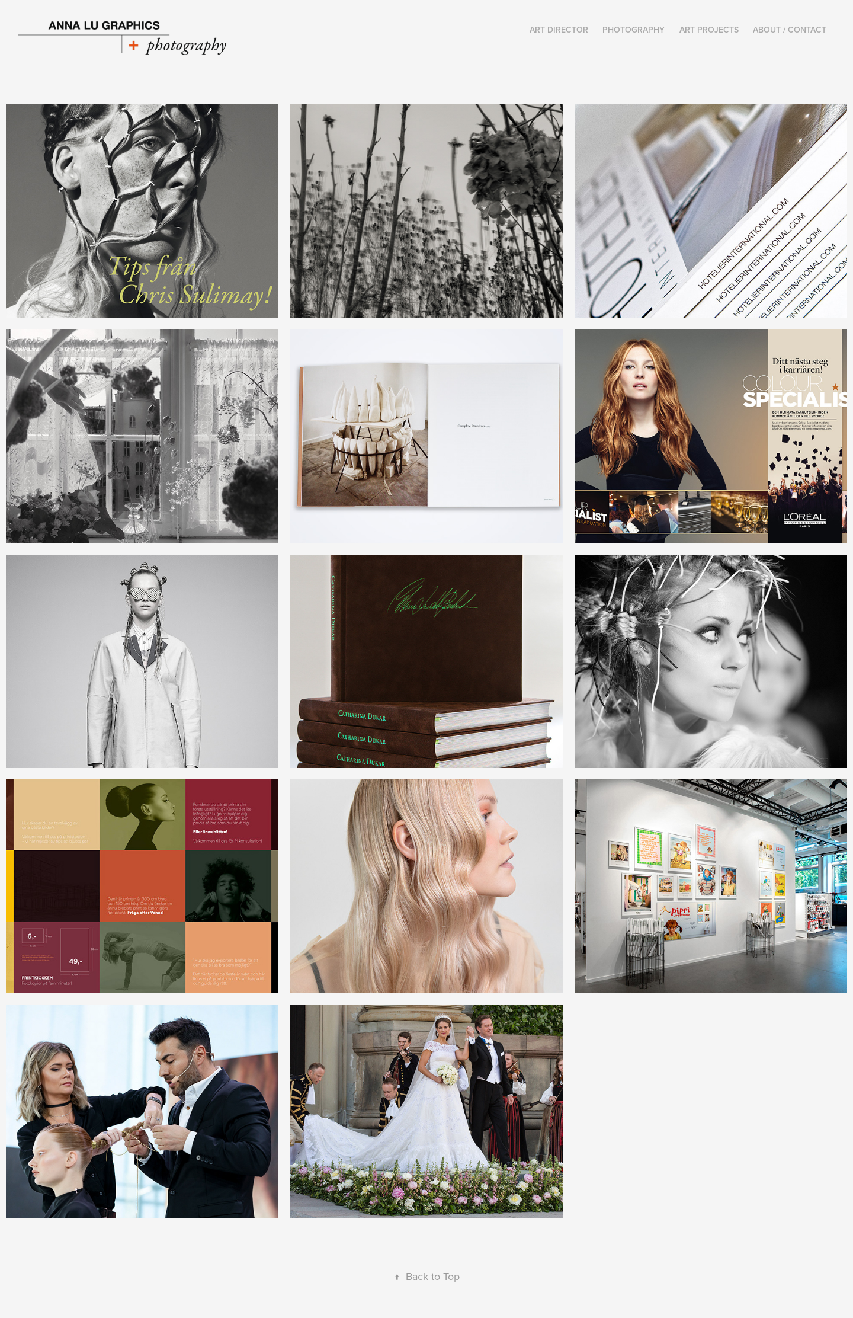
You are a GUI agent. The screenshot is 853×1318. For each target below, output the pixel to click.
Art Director (559, 30)
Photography (633, 30)
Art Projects (709, 30)
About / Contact (789, 30)
